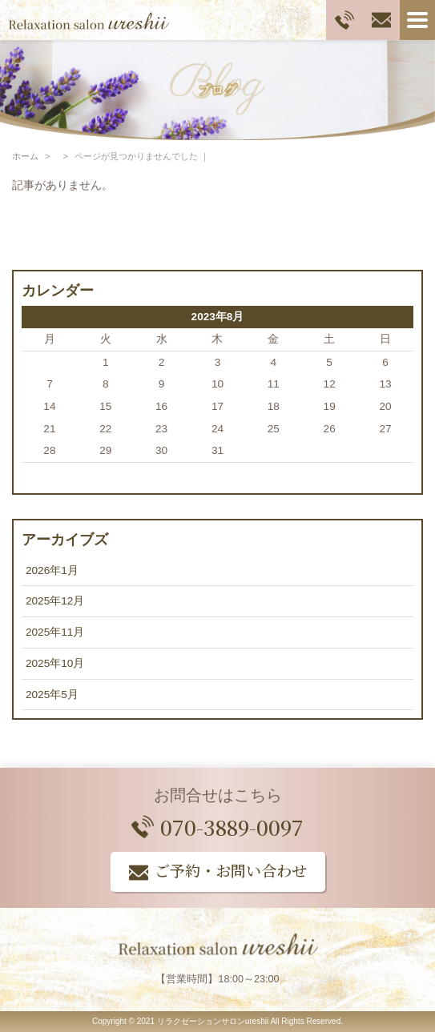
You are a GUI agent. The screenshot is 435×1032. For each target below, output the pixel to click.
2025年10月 (55, 663)
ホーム (25, 156)
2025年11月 (55, 632)
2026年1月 (52, 570)
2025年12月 (55, 601)
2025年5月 (52, 695)
